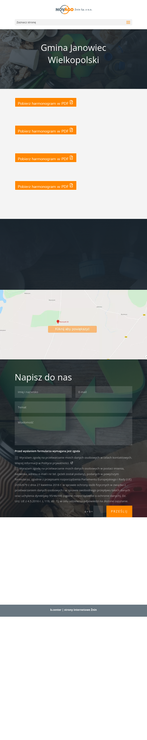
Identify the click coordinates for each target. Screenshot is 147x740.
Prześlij (119, 511)
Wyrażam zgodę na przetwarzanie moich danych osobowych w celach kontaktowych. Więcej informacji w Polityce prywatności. (73, 460)
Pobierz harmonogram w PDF (43, 102)
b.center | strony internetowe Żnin (73, 610)
